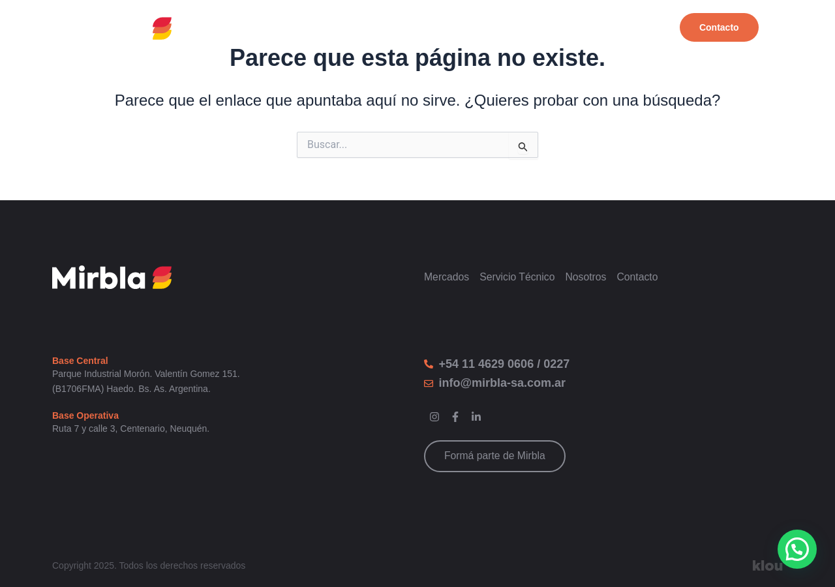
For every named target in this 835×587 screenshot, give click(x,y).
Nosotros (634, 28)
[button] (797, 549)
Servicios (559, 28)
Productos (406, 28)
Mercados (484, 28)
